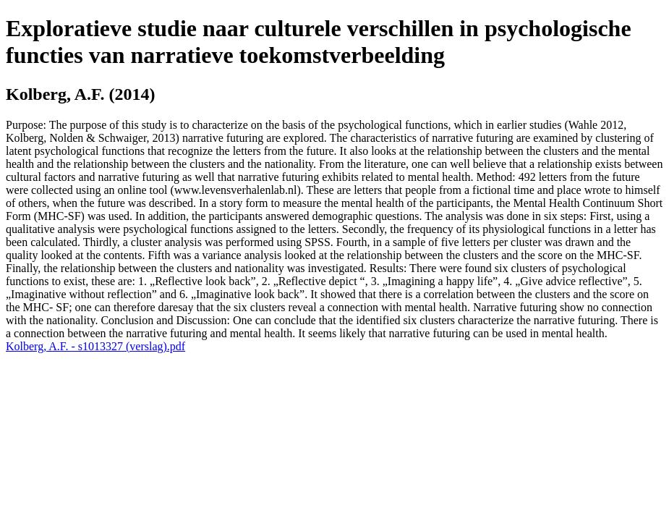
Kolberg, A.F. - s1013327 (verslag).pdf (95, 346)
